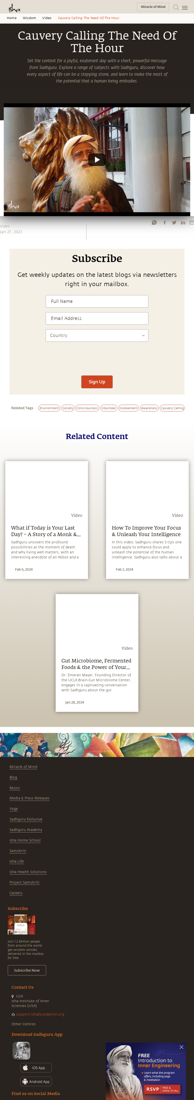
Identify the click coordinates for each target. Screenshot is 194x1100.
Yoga (14, 809)
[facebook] (164, 222)
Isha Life (17, 861)
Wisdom (29, 18)
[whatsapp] (154, 222)
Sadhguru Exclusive (26, 819)
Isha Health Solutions (28, 872)
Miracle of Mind (23, 767)
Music (15, 788)
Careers (16, 893)
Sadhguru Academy (26, 830)
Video (46, 18)
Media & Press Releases (30, 798)
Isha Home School (25, 840)
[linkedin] (182, 222)
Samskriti (18, 851)
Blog (13, 777)
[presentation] (97, 356)
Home (12, 18)
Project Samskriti (25, 882)
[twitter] (173, 222)
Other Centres (24, 1024)
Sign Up (97, 382)
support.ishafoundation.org (40, 1014)
